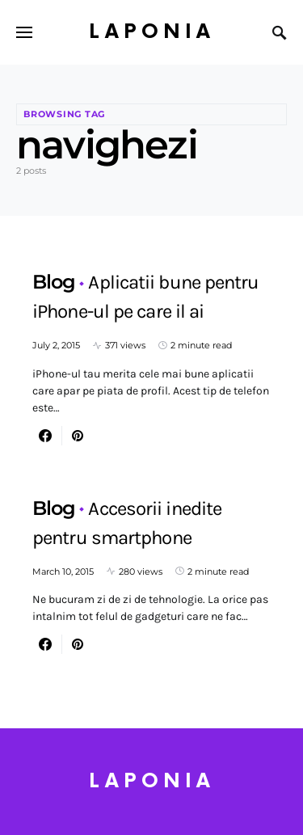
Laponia (152, 32)
